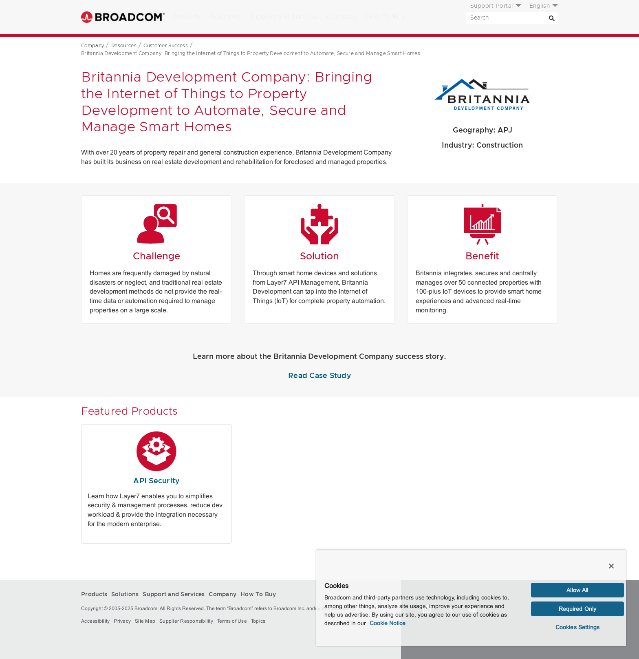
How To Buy (385, 17)
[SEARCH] (512, 18)
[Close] (611, 566)
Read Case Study (319, 376)
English (539, 6)
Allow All (577, 590)
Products (187, 17)
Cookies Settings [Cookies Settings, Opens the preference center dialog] (577, 627)
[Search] (552, 18)
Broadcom (123, 17)
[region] (471, 598)
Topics (258, 621)
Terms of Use (232, 621)
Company (342, 17)
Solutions (225, 17)
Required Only (578, 609)
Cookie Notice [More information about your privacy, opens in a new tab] (387, 623)
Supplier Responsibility (186, 621)
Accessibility (95, 621)
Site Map (145, 621)
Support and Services (284, 17)
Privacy (122, 621)
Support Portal (491, 6)
